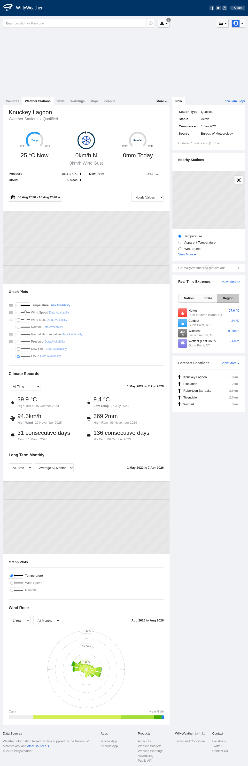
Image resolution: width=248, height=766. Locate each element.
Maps (95, 101)
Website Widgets (149, 746)
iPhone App (109, 741)
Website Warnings (150, 751)
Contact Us (220, 751)
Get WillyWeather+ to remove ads (201, 268)
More (160, 101)
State (208, 298)
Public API (145, 760)
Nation (189, 298)
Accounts (144, 741)
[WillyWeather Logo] (25, 8)
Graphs (110, 101)
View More (185, 254)
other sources (36, 746)
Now (178, 101)
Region (228, 298)
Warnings (77, 101)
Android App (109, 746)
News (60, 101)
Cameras (12, 101)
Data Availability (60, 305)
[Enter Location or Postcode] (79, 23)
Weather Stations (38, 101)
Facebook (219, 741)
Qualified (50, 119)
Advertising (145, 756)
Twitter (216, 746)
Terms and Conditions (190, 741)
